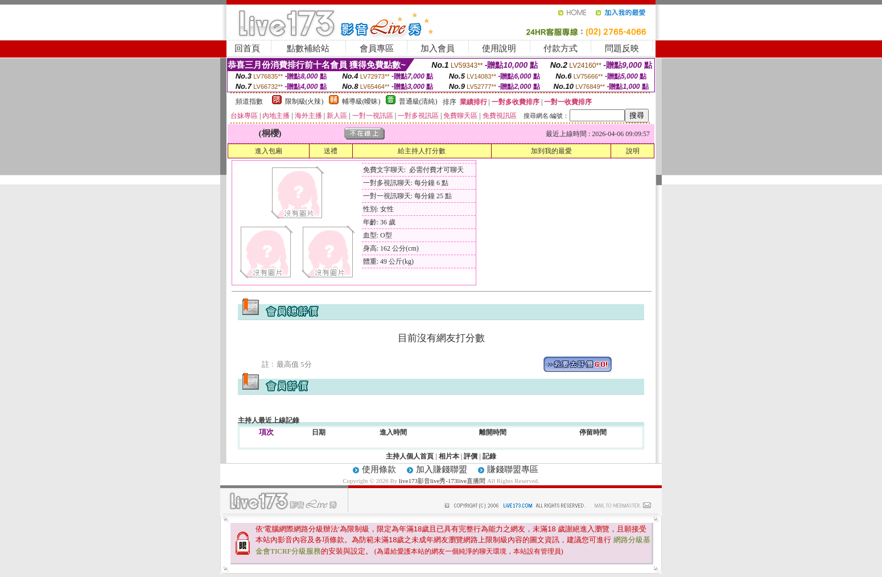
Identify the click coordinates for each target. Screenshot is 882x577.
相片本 (449, 456)
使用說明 (499, 48)
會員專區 (377, 48)
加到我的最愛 (551, 151)
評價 (470, 456)
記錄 (489, 456)
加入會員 (438, 48)
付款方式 (560, 48)
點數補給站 (308, 48)
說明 (633, 151)
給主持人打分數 (422, 151)
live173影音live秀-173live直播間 (442, 480)
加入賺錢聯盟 (441, 469)
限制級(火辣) (304, 101)
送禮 (330, 151)
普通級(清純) (418, 101)
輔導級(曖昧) (361, 101)
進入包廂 (268, 151)
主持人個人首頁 (410, 456)
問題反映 (622, 48)
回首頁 (247, 48)
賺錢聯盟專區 (512, 469)
